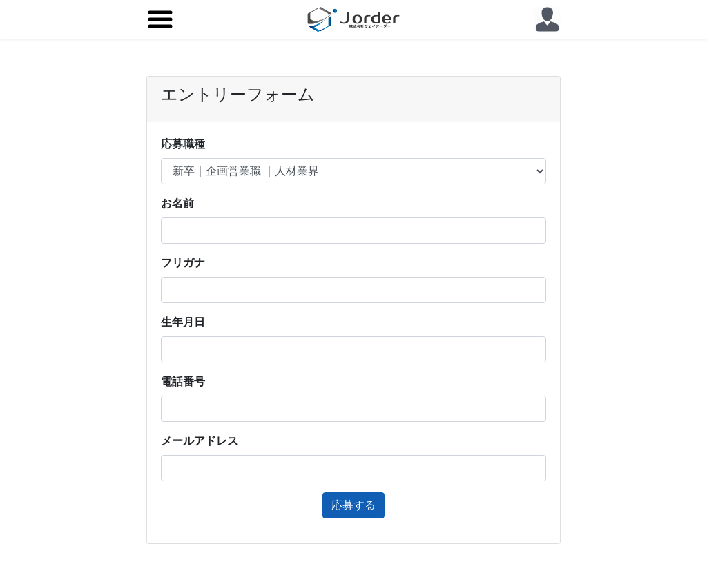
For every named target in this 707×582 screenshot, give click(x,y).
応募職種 (183, 144)
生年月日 (183, 322)
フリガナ (183, 262)
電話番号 (183, 381)
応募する (353, 505)
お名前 (177, 203)
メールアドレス (199, 440)
